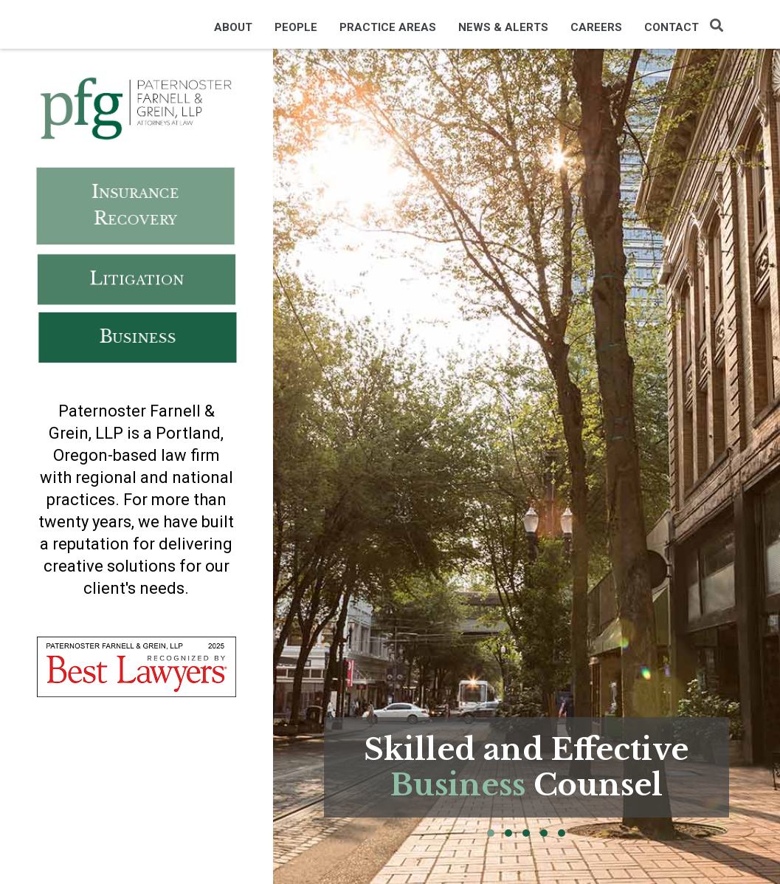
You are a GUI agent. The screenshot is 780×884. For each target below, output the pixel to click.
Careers (596, 27)
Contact (671, 27)
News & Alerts (503, 27)
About (233, 27)
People (296, 27)
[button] (491, 833)
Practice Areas (387, 27)
